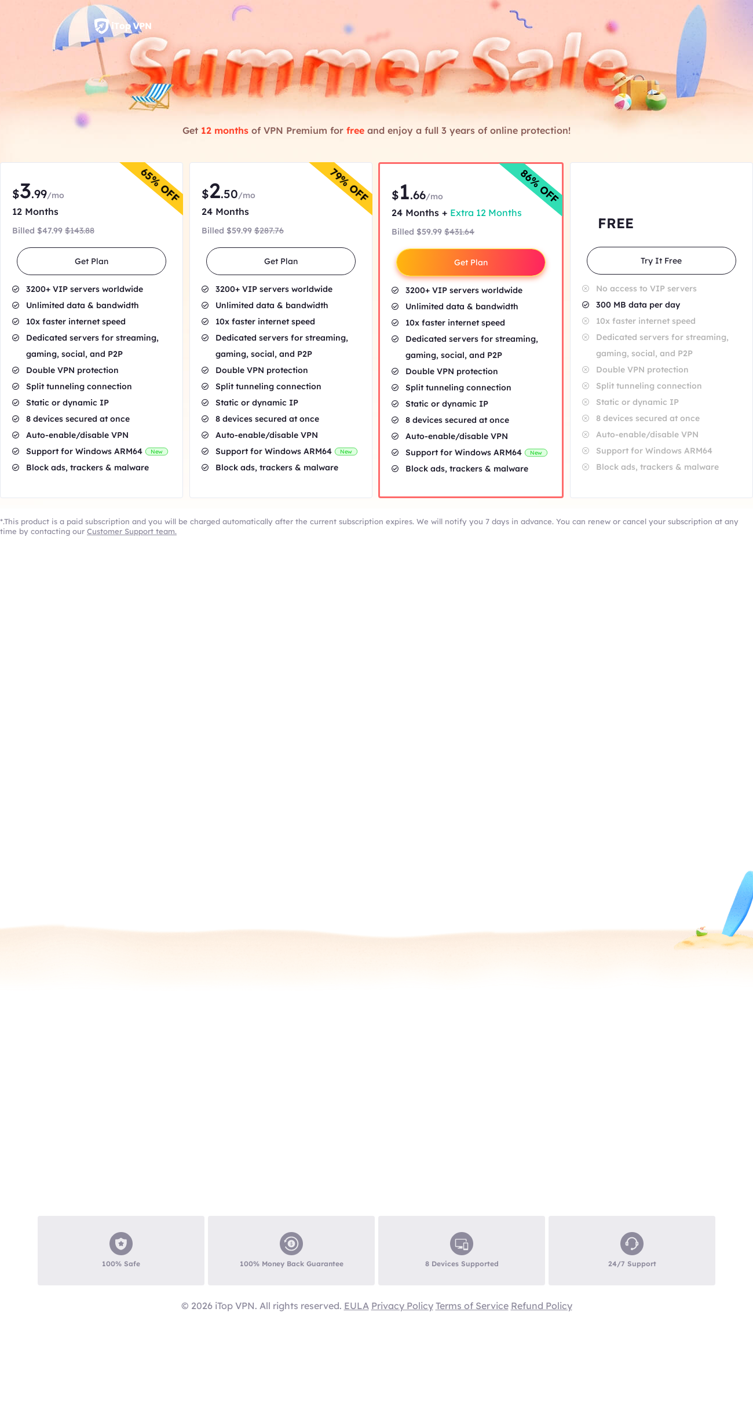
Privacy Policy (402, 1305)
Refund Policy (541, 1305)
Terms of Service (472, 1305)
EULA (356, 1305)
